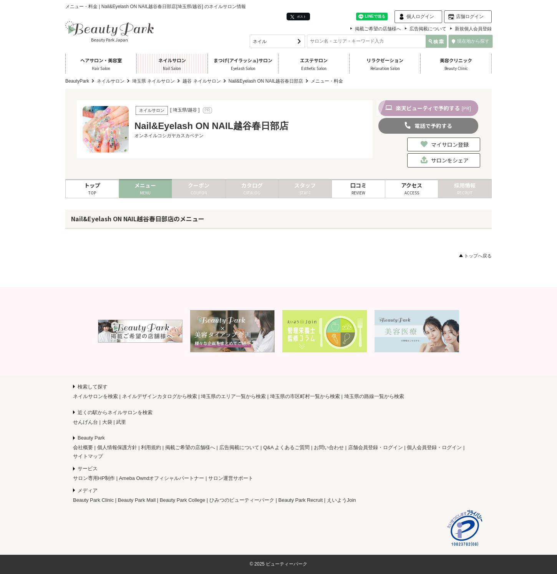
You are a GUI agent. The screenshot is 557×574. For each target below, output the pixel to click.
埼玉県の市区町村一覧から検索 (305, 396)
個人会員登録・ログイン (434, 447)
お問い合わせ (329, 447)
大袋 (107, 422)
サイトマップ (88, 456)
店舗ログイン (470, 16)
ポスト (298, 17)
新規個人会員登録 (473, 29)
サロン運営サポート (230, 478)
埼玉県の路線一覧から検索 (374, 396)
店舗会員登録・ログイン (375, 447)
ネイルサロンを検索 (95, 396)
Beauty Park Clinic (93, 500)
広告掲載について (427, 29)
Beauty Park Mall (137, 500)
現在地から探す (470, 41)
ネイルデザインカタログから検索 (159, 396)
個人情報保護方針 (117, 447)
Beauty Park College (183, 500)
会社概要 (83, 447)
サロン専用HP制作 (94, 478)
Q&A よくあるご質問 (286, 447)
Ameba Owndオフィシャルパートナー (161, 478)
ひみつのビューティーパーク (241, 500)
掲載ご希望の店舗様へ (378, 29)
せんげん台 (85, 422)
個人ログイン (420, 16)
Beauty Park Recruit (300, 500)
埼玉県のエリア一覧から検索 (233, 396)
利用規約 (151, 447)
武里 (121, 422)
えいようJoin (341, 500)
